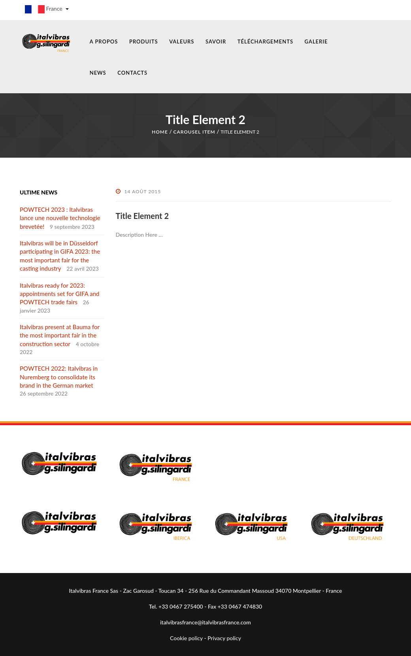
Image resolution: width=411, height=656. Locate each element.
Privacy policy (224, 638)
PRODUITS (143, 41)
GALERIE (316, 41)
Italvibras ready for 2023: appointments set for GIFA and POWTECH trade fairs (59, 294)
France (47, 9)
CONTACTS (132, 73)
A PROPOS (104, 41)
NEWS (98, 73)
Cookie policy (186, 638)
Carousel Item (194, 132)
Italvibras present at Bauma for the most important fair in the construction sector (60, 335)
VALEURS (181, 41)
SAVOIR (216, 41)
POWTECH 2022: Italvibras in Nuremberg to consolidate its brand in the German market (59, 377)
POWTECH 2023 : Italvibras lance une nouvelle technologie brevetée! (60, 218)
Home (160, 132)
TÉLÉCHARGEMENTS (265, 41)
